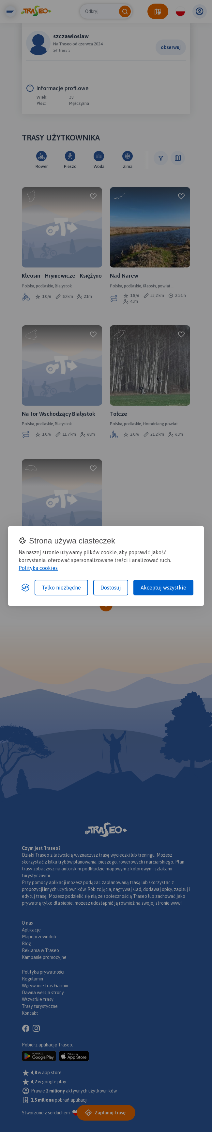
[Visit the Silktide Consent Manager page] (25, 587)
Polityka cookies (38, 568)
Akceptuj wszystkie (163, 587)
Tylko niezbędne (61, 587)
